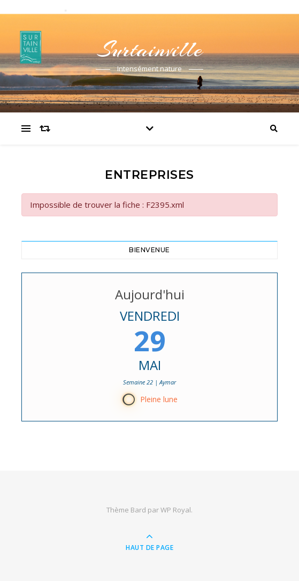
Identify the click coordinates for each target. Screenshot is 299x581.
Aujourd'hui (150, 294)
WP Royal (175, 510)
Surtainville (149, 49)
